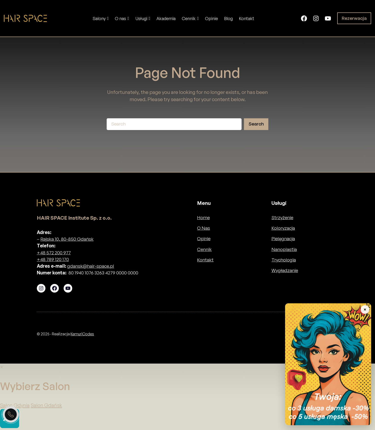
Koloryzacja (283, 228)
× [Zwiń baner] (365, 309)
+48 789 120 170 (53, 259)
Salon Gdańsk (46, 405)
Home (203, 217)
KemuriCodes (82, 334)
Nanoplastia (284, 249)
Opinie (203, 238)
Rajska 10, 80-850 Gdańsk (67, 239)
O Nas (203, 228)
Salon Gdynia (15, 405)
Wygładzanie (284, 270)
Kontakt (205, 260)
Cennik (204, 249)
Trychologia (283, 260)
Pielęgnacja (283, 238)
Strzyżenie (282, 217)
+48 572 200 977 (54, 253)
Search (256, 124)
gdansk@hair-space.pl (90, 266)
